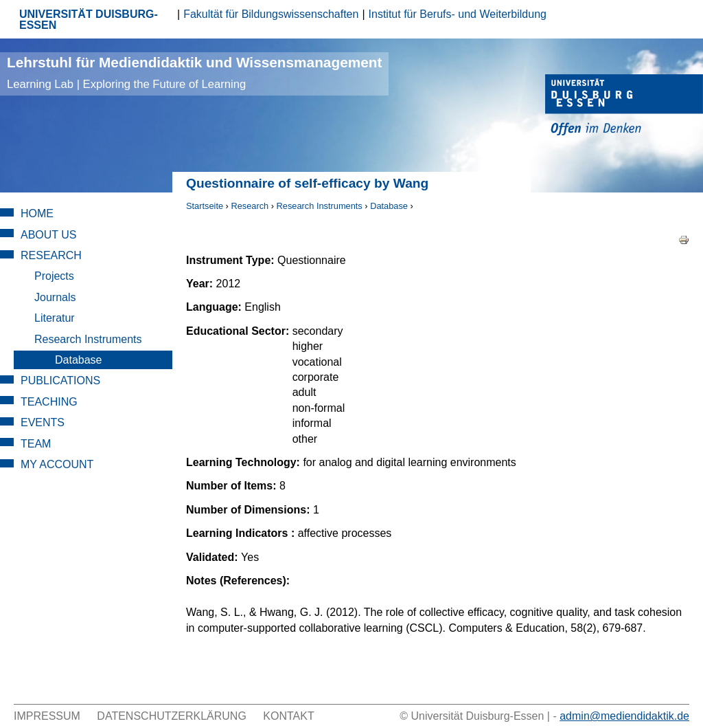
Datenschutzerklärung (171, 716)
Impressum (47, 716)
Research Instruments (319, 206)
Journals (55, 297)
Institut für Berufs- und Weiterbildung (457, 14)
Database (389, 206)
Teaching (49, 402)
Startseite (204, 206)
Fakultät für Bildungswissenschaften (270, 14)
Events (43, 422)
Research (249, 206)
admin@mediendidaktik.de (624, 716)
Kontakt (288, 716)
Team (36, 444)
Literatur (54, 318)
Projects (54, 276)
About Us (49, 235)
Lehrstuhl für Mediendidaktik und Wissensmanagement (194, 72)
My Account (57, 464)
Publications (60, 380)
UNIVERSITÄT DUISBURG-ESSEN (88, 19)
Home (37, 213)
